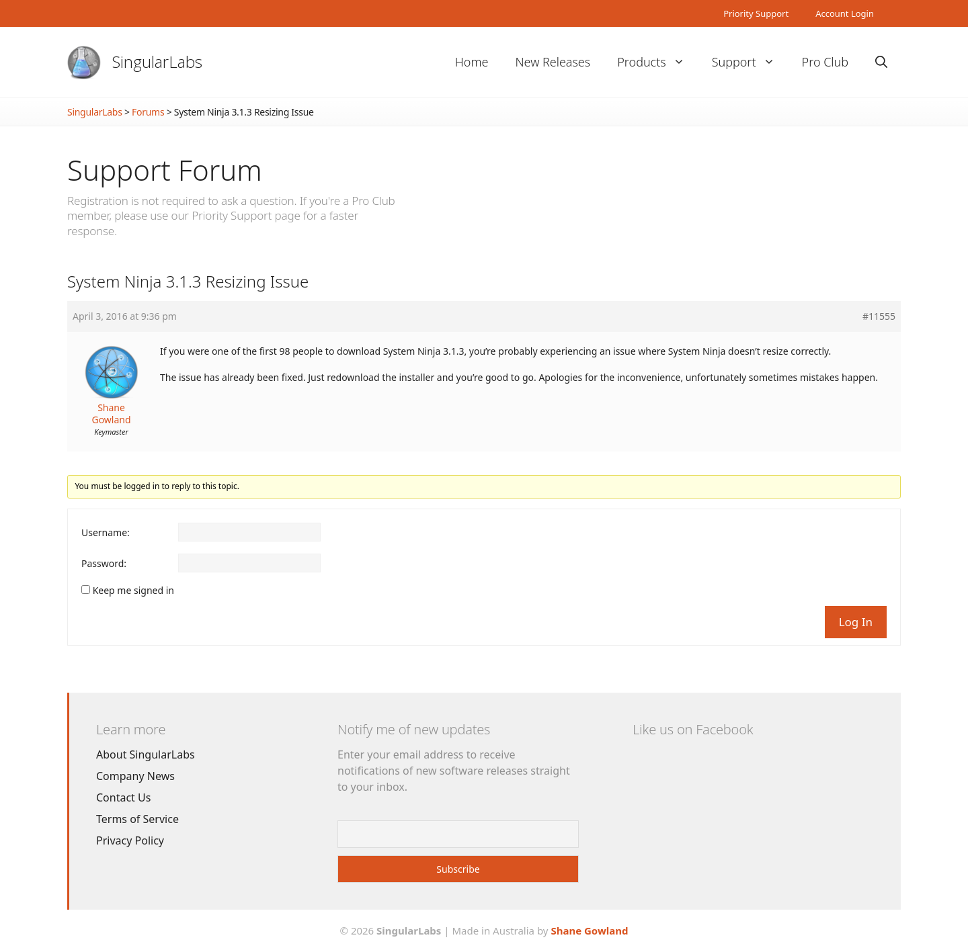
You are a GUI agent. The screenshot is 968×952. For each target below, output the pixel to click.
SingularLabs (157, 61)
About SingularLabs (145, 754)
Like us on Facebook (693, 729)
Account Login (844, 13)
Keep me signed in (133, 591)
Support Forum (164, 169)
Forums (148, 111)
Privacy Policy (130, 840)
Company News (135, 776)
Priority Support (756, 13)
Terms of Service (137, 819)
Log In (856, 622)
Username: (105, 533)
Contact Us (123, 797)
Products (657, 62)
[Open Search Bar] (881, 62)
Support (750, 62)
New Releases (552, 62)
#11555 (878, 316)
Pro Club (825, 62)
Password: (103, 564)
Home (472, 62)
